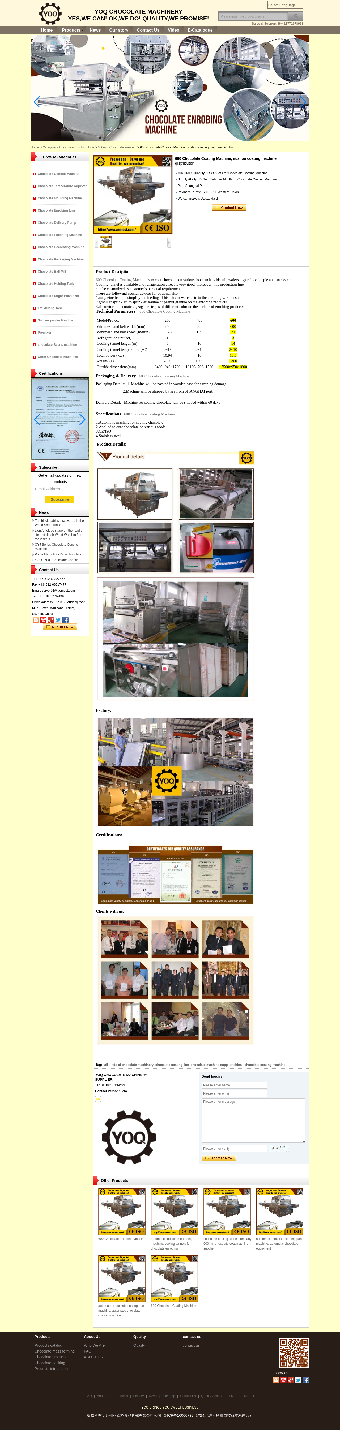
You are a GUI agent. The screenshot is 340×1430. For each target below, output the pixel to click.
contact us (191, 1345)
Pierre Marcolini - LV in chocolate (58, 554)
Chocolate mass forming (55, 1351)
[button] (176, 164)
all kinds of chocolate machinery (129, 1065)
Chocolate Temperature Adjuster (62, 186)
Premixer (44, 332)
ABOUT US (93, 1357)
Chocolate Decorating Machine (61, 247)
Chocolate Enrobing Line (56, 210)
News (95, 30)
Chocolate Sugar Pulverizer (58, 296)
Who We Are (94, 1345)
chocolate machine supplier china (217, 1065)
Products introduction (52, 1369)
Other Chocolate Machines (58, 357)
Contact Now (60, 626)
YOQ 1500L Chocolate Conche (57, 560)
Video (173, 30)
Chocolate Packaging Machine (61, 259)
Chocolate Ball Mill (52, 271)
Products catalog (48, 1345)
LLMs (231, 1396)
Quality (139, 1345)
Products (71, 30)
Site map (168, 1396)
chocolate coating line (172, 1065)
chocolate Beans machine (57, 345)
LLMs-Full (248, 1396)
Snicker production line (55, 320)
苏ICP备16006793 (178, 1415)
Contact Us (148, 30)
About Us (103, 1396)
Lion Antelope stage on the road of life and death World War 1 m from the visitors (59, 535)
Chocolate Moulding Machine (60, 198)
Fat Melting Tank (50, 308)
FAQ (87, 1351)
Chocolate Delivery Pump (57, 223)
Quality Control (211, 1396)
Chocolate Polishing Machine (60, 235)
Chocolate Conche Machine (58, 174)
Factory (138, 1396)
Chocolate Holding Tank (56, 284)
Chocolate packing (50, 1363)
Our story (119, 30)
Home (47, 30)
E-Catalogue (200, 30)
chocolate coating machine (264, 1065)
